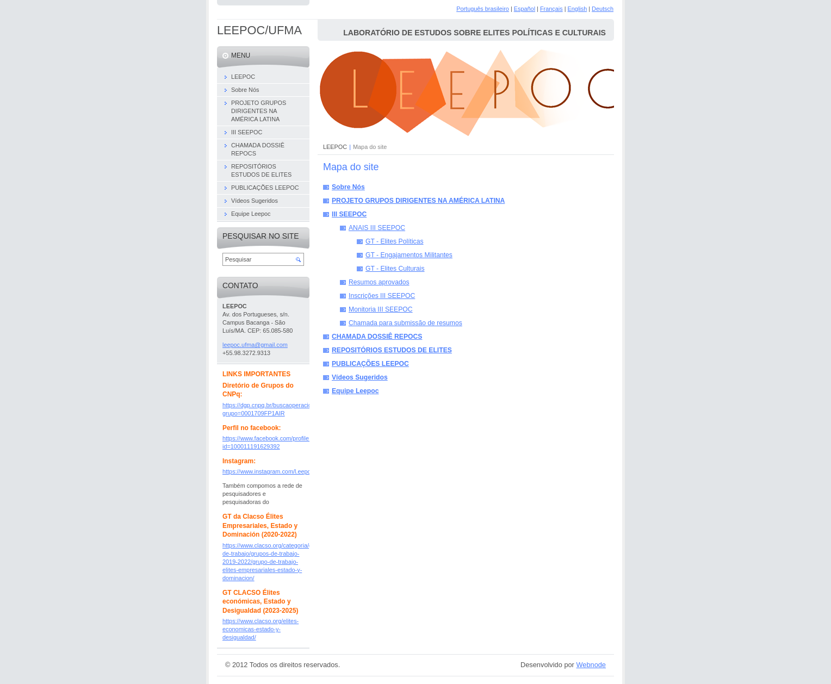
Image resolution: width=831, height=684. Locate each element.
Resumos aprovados (379, 282)
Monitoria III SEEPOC (381, 309)
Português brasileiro (482, 8)
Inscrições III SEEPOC (382, 296)
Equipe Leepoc (355, 391)
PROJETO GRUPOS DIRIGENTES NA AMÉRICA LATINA (418, 200)
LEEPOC (335, 147)
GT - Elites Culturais (395, 268)
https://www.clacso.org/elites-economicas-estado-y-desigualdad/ (260, 629)
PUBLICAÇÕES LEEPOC (370, 364)
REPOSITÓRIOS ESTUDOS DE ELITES (392, 350)
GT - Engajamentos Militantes (408, 255)
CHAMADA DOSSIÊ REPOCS (377, 336)
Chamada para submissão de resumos (405, 323)
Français (551, 8)
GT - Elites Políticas (394, 241)
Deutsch (602, 8)
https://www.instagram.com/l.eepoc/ (268, 471)
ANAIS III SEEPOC (377, 228)
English (577, 8)
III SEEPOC (349, 214)
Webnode (591, 665)
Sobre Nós (348, 187)
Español (524, 8)
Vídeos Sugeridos (360, 377)
